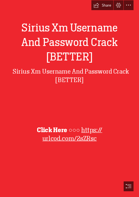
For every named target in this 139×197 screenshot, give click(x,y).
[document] (69, 98)
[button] (102, 5)
